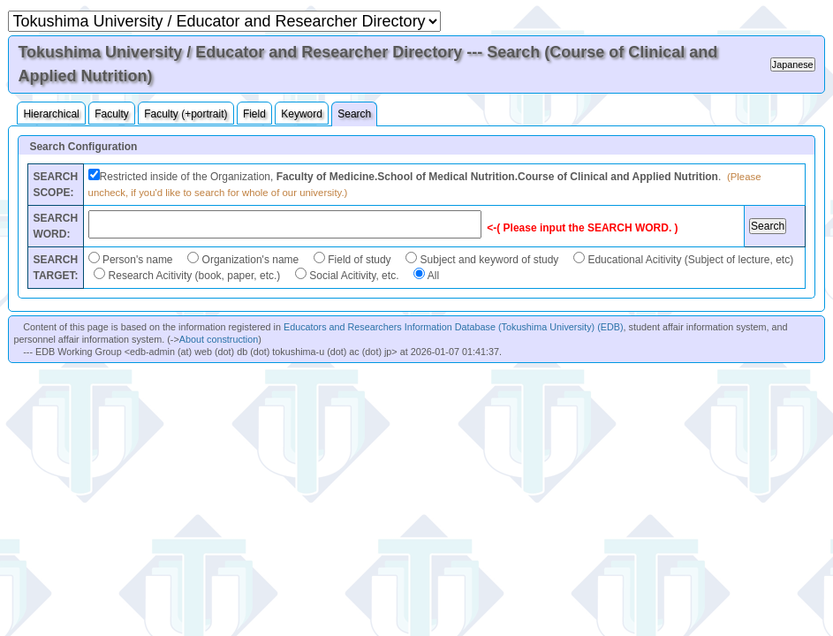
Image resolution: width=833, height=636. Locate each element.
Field (254, 114)
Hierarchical (51, 114)
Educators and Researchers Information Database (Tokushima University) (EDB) (454, 327)
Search (354, 114)
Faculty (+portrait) (185, 114)
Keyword (301, 114)
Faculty (112, 114)
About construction (218, 339)
